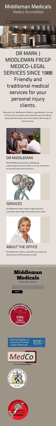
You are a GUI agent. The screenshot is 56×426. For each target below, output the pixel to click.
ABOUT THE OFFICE (21, 247)
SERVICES (14, 204)
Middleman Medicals (28, 7)
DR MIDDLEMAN (19, 158)
